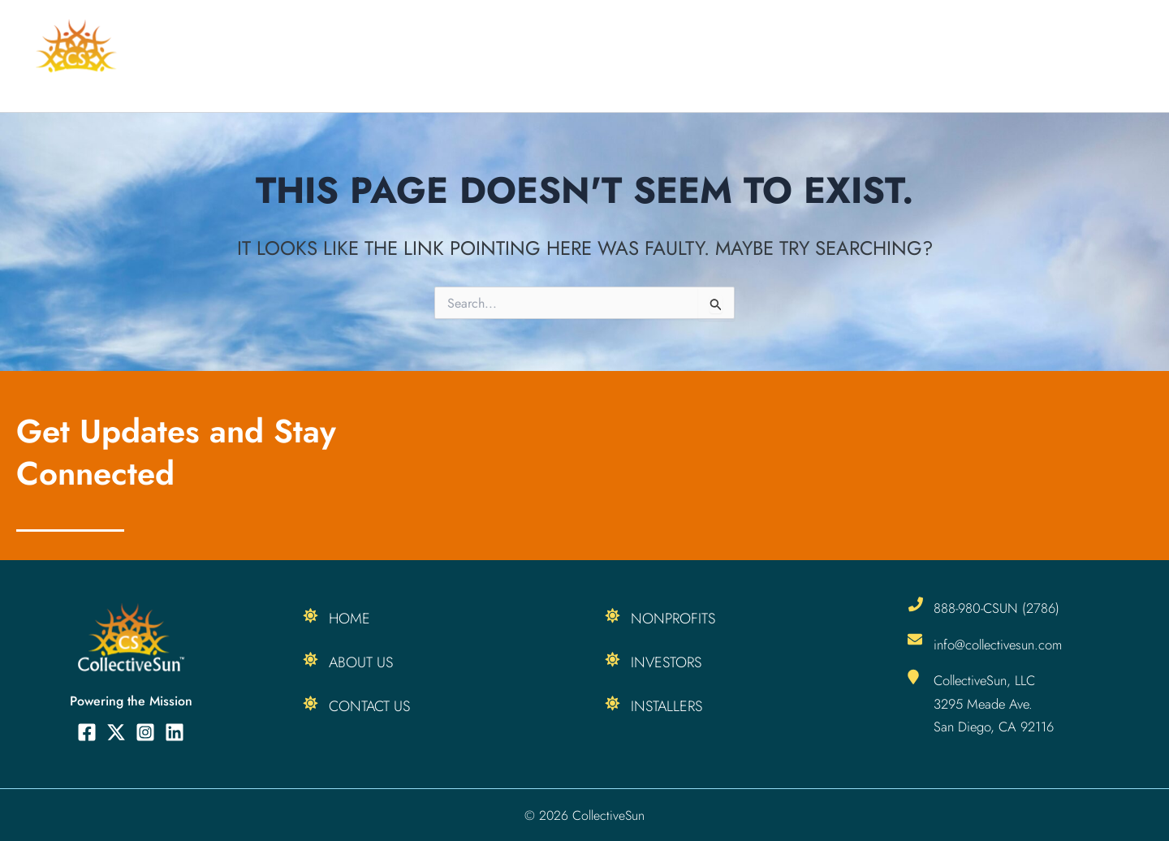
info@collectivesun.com (1001, 644)
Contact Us (369, 706)
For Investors (729, 55)
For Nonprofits (473, 55)
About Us (1100, 56)
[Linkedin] (174, 732)
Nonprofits (673, 618)
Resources (990, 56)
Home (373, 55)
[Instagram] (145, 732)
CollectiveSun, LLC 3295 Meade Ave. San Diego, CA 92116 (996, 703)
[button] (911, 56)
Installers (666, 706)
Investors (666, 662)
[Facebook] (87, 732)
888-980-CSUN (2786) (998, 608)
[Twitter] (116, 732)
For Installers (604, 55)
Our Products (861, 56)
